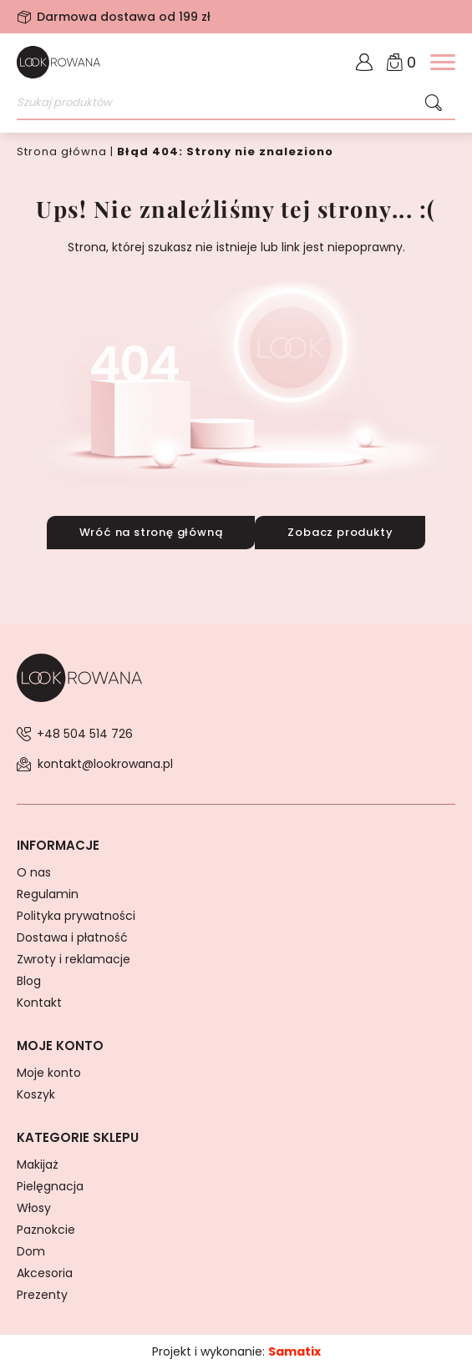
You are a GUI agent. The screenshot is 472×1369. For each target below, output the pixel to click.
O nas (34, 872)
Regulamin (48, 894)
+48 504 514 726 (85, 733)
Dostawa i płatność (72, 937)
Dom (31, 1251)
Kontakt (39, 1002)
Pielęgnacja (50, 1186)
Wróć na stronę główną (151, 532)
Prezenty (42, 1294)
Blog (29, 980)
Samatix (294, 1351)
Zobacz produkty (340, 532)
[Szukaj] (433, 103)
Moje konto (49, 1072)
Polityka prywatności (76, 915)
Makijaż (37, 1164)
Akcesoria (45, 1273)
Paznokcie (46, 1229)
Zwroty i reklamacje (73, 959)
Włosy (34, 1208)
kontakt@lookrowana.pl (105, 763)
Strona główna (62, 151)
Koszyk (36, 1094)
